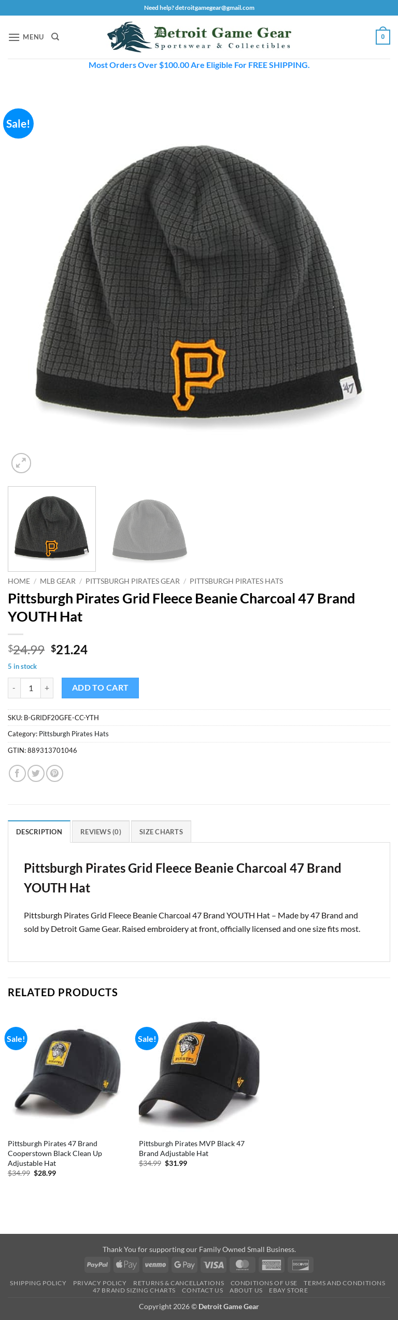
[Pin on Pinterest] (54, 773)
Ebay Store (288, 1290)
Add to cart (100, 687)
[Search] (55, 37)
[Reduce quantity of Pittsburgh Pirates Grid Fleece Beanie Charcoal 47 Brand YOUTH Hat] (14, 688)
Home (19, 581)
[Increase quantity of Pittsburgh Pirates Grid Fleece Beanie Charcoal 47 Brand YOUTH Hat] (47, 688)
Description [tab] (39, 832)
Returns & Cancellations (178, 1283)
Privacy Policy (100, 1283)
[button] (26, 37)
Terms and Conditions (344, 1283)
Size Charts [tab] (161, 832)
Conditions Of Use (264, 1283)
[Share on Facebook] (17, 773)
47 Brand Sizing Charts (134, 1290)
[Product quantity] (30, 688)
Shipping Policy (38, 1283)
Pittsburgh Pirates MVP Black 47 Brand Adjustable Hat (192, 1148)
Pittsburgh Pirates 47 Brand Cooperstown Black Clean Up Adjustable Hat (55, 1153)
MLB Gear (58, 581)
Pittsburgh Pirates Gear (133, 581)
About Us (246, 1290)
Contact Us (202, 1290)
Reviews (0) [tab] (100, 832)
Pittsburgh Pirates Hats (236, 581)
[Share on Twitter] (36, 773)
